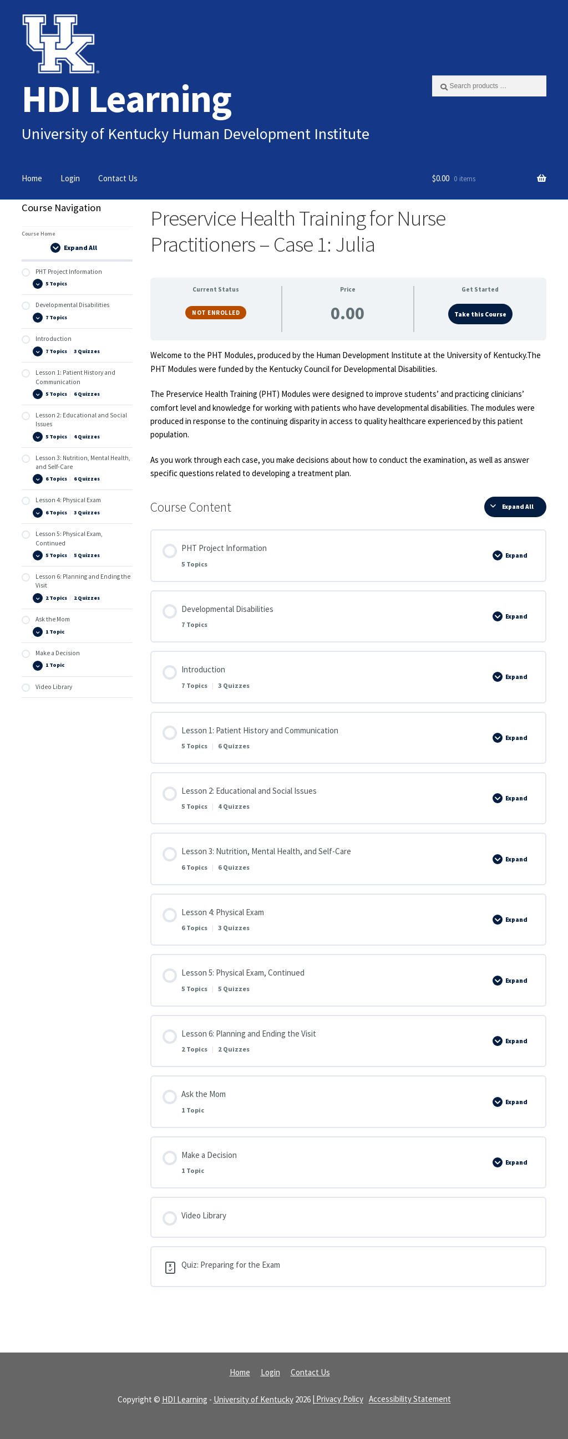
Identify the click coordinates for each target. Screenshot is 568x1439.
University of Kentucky (253, 1399)
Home (32, 178)
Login (70, 178)
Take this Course (480, 314)
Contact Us (118, 178)
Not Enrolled (216, 313)
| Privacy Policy (337, 1399)
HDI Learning (126, 98)
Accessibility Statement (410, 1399)
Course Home (38, 233)
